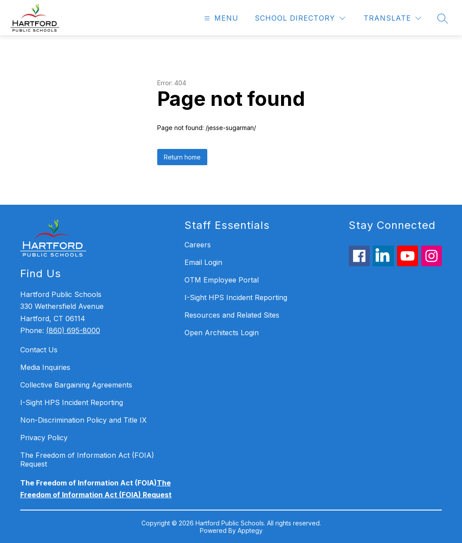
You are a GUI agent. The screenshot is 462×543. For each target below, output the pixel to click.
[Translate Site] (392, 18)
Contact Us (39, 349)
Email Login (203, 262)
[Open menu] (220, 18)
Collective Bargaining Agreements (76, 384)
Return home (182, 157)
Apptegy (250, 530)
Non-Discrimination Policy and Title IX (83, 420)
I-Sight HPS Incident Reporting (71, 402)
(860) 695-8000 (73, 330)
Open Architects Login (221, 332)
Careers (197, 244)
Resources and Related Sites (231, 315)
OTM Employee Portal (221, 279)
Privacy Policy (44, 437)
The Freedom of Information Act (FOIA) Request (87, 459)
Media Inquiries (45, 367)
